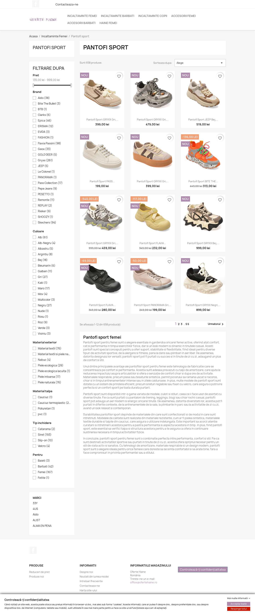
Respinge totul (239, 608)
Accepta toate (239, 603)
